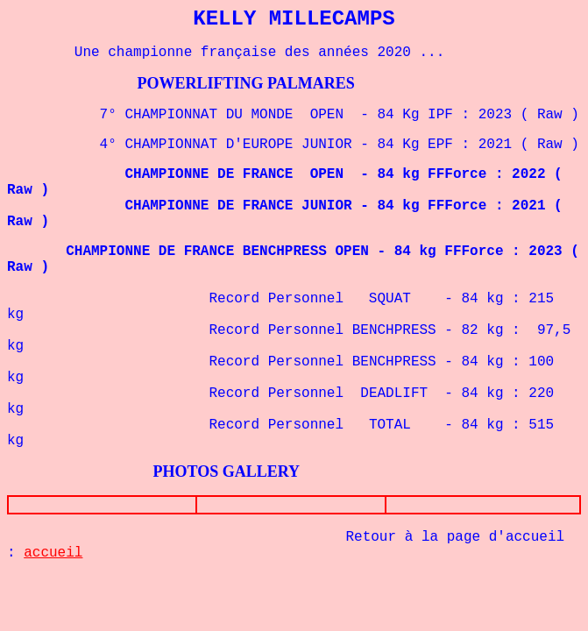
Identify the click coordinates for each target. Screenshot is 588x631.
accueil (53, 553)
